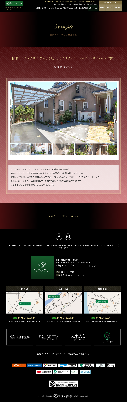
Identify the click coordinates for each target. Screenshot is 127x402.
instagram (68, 237)
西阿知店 (115, 8)
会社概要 (15, 245)
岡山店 (107, 8)
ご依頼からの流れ (56, 245)
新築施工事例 (43, 245)
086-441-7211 (67, 272)
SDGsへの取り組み (82, 245)
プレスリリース (57, 248)
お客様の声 (69, 245)
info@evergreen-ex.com (73, 275)
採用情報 (94, 245)
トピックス (110, 245)
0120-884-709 (26, 318)
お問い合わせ (70, 248)
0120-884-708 (65, 318)
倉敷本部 (123, 8)
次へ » (74, 216)
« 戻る (52, 216)
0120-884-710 (104, 318)
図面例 (101, 245)
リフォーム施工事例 (28, 245)
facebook (59, 237)
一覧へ (63, 216)
